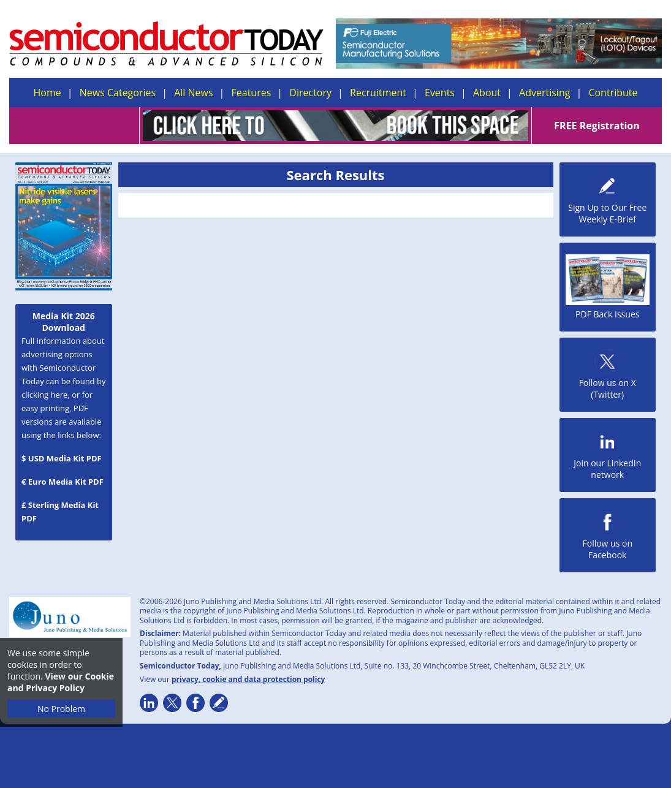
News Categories (118, 92)
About (487, 92)
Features (251, 92)
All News (193, 92)
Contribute (612, 92)
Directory (310, 92)
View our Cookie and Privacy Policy (60, 682)
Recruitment (378, 92)
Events (440, 92)
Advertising (544, 92)
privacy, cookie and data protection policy (248, 679)
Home (47, 92)
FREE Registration (596, 125)
